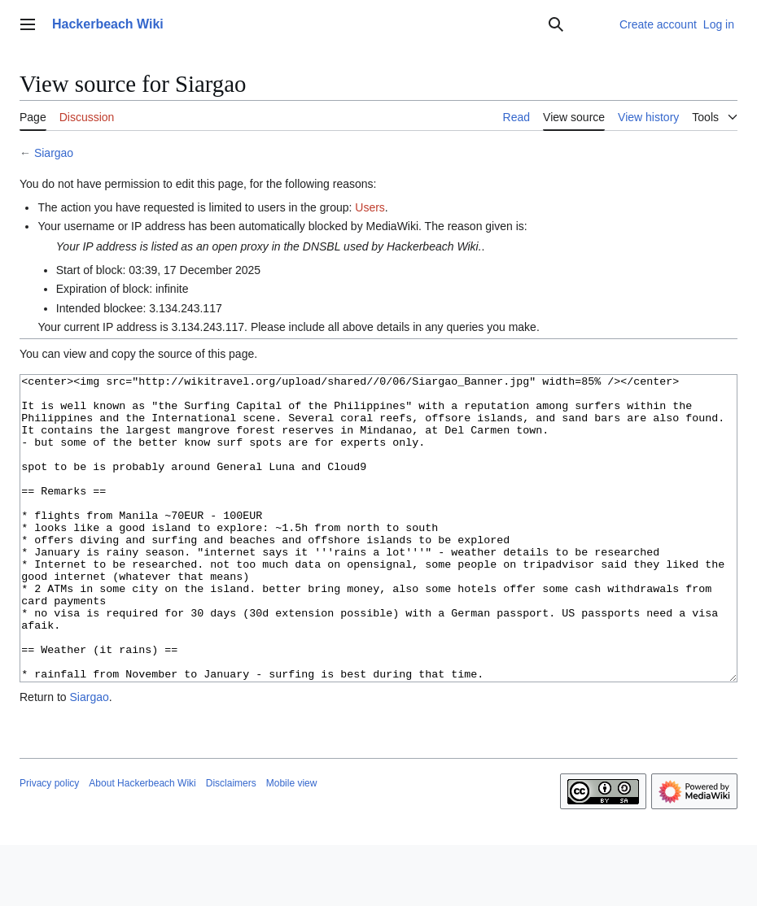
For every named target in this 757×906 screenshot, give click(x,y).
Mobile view (291, 844)
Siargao (53, 152)
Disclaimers (231, 844)
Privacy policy (49, 844)
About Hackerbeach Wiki (142, 844)
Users (370, 207)
